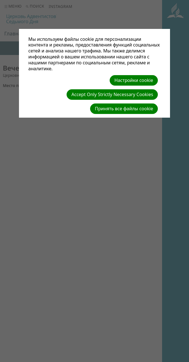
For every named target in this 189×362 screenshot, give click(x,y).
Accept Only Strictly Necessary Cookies (112, 94)
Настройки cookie (133, 80)
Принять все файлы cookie (124, 108)
